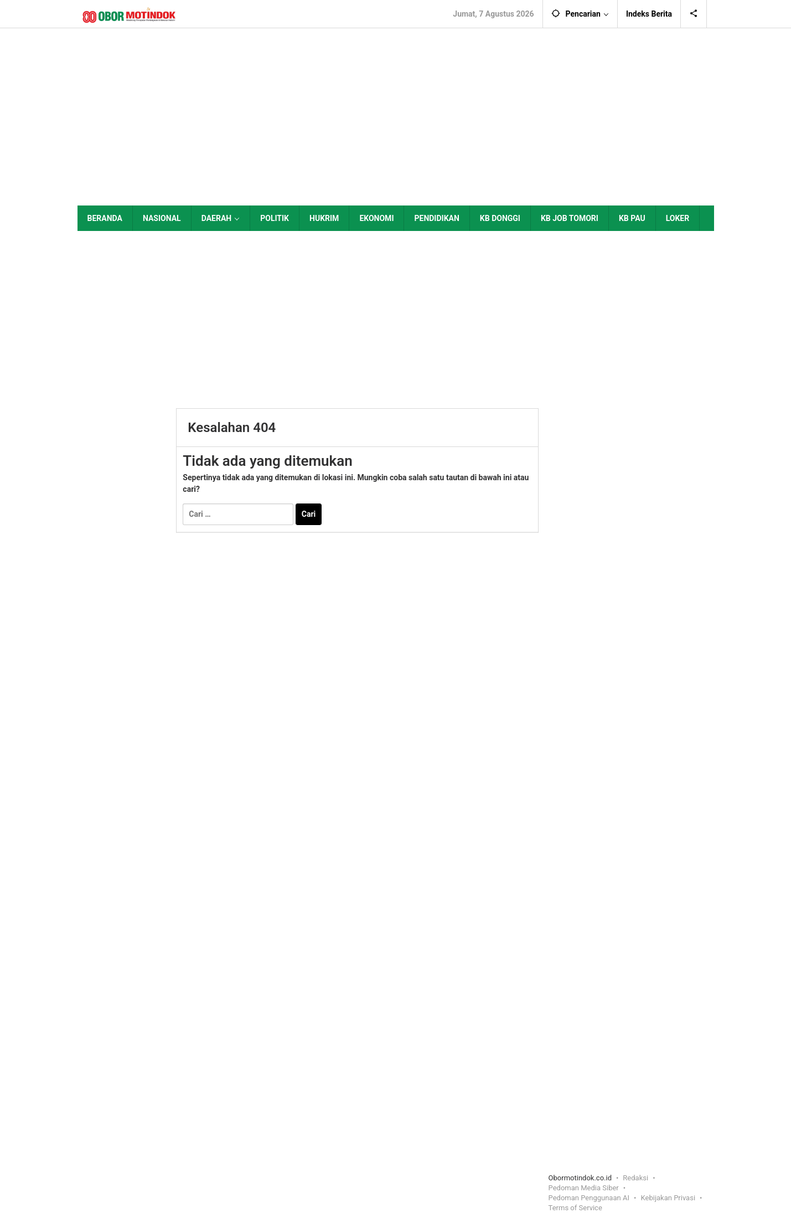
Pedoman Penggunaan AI (589, 1198)
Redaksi (635, 1178)
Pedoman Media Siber (584, 1188)
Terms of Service (575, 1208)
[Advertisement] (395, 116)
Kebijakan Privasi (668, 1198)
